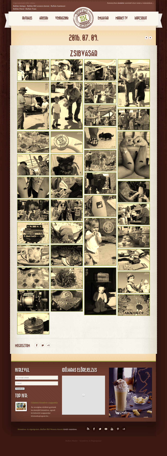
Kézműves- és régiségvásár (28, 429)
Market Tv (121, 19)
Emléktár (103, 19)
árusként (121, 3)
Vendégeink (61, 19)
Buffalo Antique (19, 6)
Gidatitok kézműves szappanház (44, 403)
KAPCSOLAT (141, 19)
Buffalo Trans (31, 9)
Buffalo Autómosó (58, 6)
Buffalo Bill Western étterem (51, 429)
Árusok (43, 19)
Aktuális (27, 19)
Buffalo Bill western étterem (38, 6)
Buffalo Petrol (18, 9)
